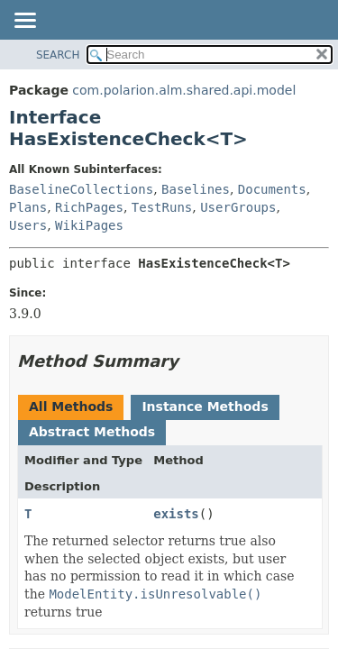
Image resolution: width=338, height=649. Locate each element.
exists (176, 514)
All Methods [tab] (71, 406)
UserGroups (238, 207)
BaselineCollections (81, 189)
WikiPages (89, 225)
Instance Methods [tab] (205, 406)
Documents (272, 189)
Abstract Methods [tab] (92, 432)
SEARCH (58, 55)
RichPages (89, 207)
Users (28, 225)
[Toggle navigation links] (24, 21)
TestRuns (162, 207)
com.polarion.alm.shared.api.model (184, 90)
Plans (28, 207)
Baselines (195, 189)
